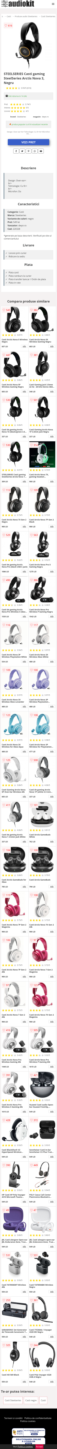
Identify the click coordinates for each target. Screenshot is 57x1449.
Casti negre (31, 1400)
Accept (39, 1446)
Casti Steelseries (48, 16)
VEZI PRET (28, 142)
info (24, 346)
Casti (9, 16)
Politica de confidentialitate (38, 1418)
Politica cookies (28, 1421)
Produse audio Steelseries (26, 16)
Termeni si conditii (13, 1418)
